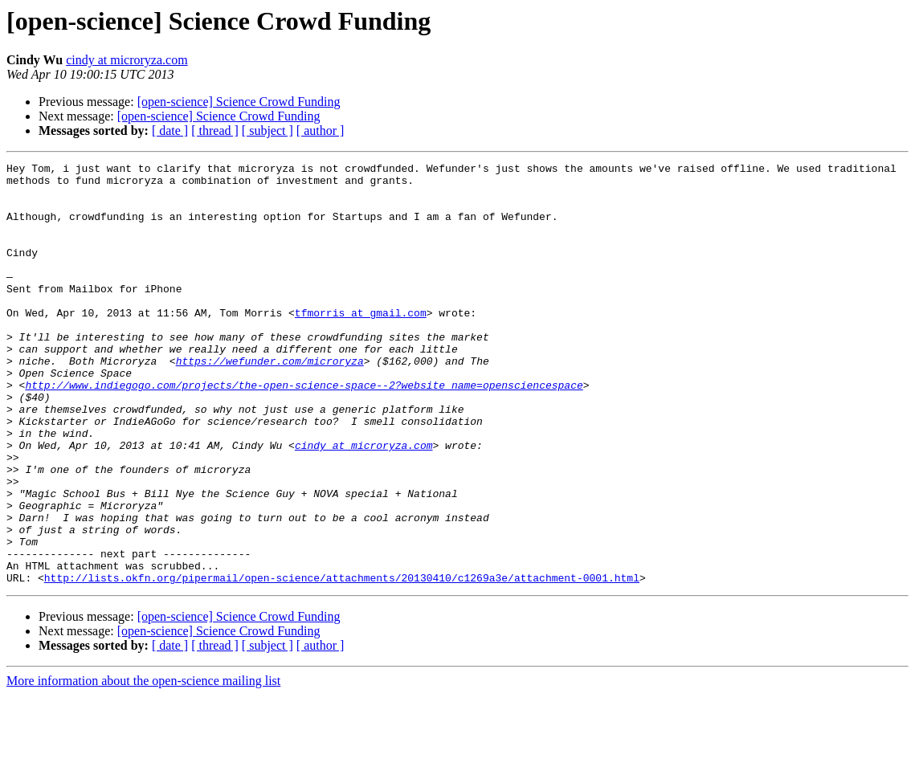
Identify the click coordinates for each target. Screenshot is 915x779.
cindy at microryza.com (127, 60)
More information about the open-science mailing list (143, 765)
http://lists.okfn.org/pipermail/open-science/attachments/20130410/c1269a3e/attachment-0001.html (341, 662)
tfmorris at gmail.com (361, 343)
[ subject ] (267, 130)
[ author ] (320, 130)
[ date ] (170, 130)
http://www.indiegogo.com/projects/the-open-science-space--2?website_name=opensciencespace (303, 430)
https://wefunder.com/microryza (270, 401)
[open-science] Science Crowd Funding (239, 101)
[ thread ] (215, 130)
